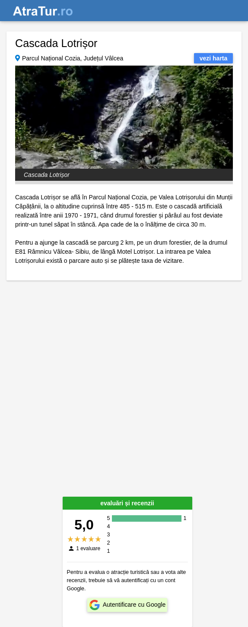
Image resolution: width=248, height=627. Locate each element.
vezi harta (214, 58)
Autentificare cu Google (134, 604)
